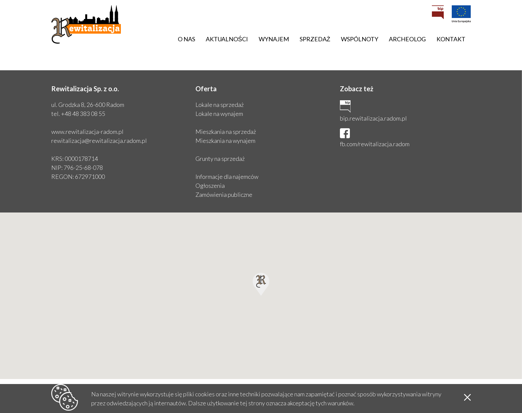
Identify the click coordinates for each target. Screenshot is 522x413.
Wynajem (274, 39)
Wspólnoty (359, 39)
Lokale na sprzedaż (219, 104)
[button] (261, 284)
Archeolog (407, 39)
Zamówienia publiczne (223, 194)
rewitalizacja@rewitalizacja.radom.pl (99, 140)
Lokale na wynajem (219, 113)
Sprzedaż (315, 39)
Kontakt (450, 39)
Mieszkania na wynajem (225, 140)
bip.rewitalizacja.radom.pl (373, 118)
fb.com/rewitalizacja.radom (374, 144)
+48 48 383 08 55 (83, 113)
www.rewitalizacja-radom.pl (87, 131)
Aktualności (227, 39)
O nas (186, 39)
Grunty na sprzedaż (220, 158)
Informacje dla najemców (226, 176)
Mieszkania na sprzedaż (225, 131)
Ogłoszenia (210, 185)
